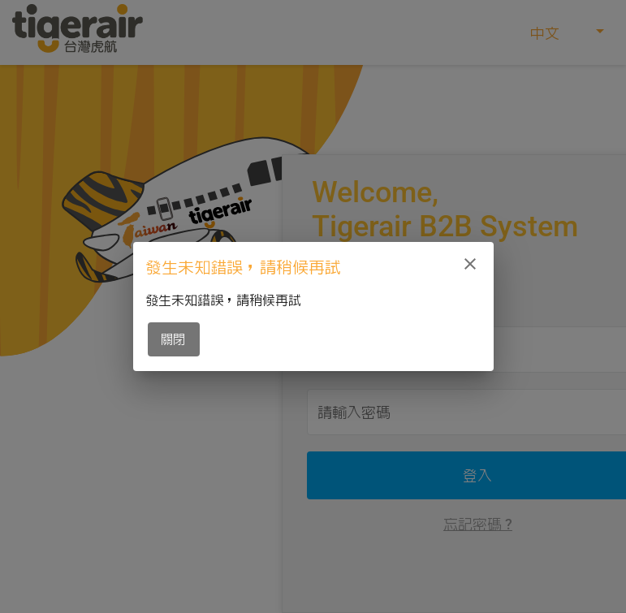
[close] (470, 263)
